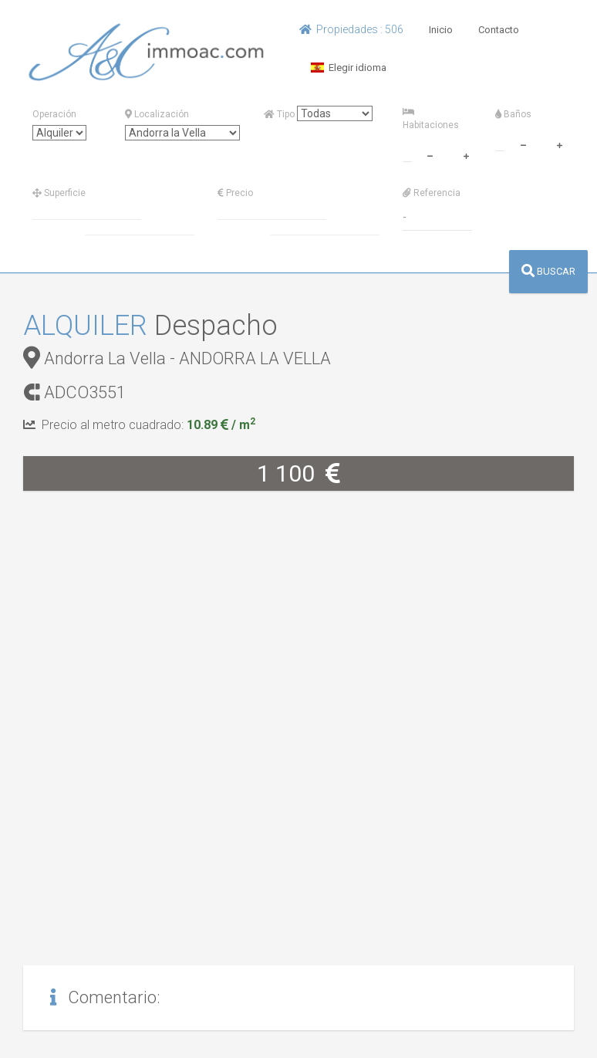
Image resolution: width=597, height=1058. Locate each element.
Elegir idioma (348, 67)
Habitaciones (431, 118)
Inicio (441, 29)
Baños (513, 114)
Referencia (431, 193)
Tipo (279, 114)
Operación (54, 114)
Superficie (59, 193)
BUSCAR (548, 271)
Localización (157, 114)
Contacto (498, 29)
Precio (235, 193)
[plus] (465, 154)
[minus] (429, 154)
